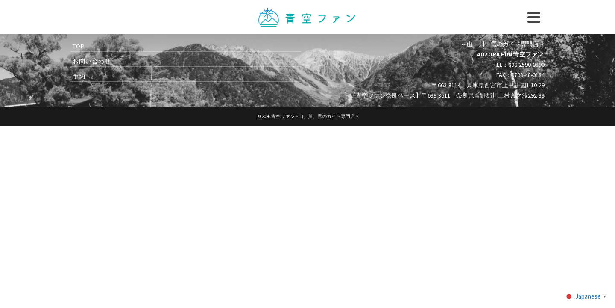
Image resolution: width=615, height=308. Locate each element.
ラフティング (254, 56)
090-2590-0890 (372, 20)
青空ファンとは (513, 56)
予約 (452, 20)
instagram (333, 20)
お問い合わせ (412, 20)
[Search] (536, 21)
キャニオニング (193, 56)
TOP (79, 126)
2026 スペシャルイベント (116, 56)
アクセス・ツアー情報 (440, 56)
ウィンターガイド (364, 56)
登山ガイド (305, 62)
